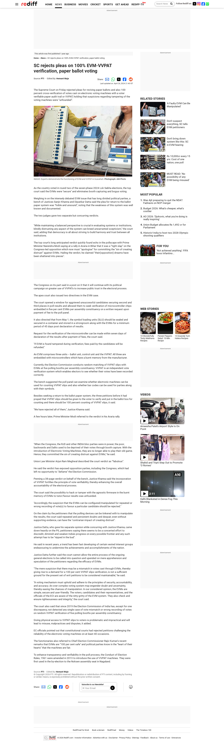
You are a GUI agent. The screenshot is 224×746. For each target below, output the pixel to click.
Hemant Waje (62, 78)
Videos (130, 730)
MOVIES (83, 4)
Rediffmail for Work (81, 730)
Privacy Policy (125, 738)
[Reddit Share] (130, 79)
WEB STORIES (149, 309)
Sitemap (135, 738)
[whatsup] (207, 4)
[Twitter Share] (118, 79)
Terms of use (164, 738)
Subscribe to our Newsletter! (93, 684)
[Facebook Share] (124, 79)
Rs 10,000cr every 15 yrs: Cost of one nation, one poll (178, 159)
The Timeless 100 (143, 730)
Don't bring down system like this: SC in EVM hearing (177, 141)
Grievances (176, 738)
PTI (42, 78)
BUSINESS (70, 4)
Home (36, 58)
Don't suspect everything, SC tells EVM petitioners (177, 124)
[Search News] (171, 4)
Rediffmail (111, 730)
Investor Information (83, 738)
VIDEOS (145, 394)
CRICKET (95, 4)
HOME (48, 4)
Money (122, 730)
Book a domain (98, 730)
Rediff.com (68, 738)
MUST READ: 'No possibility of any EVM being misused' (178, 177)
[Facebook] (203, 4)
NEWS (58, 4)
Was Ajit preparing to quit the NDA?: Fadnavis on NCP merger (163, 201)
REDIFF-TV (137, 4)
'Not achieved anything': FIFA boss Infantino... (172, 252)
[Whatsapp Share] (112, 79)
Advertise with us (100, 738)
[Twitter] (194, 4)
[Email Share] (106, 79)
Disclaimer (113, 738)
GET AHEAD (122, 4)
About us (154, 738)
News (43, 58)
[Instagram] (199, 4)
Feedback (144, 738)
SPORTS (108, 4)
